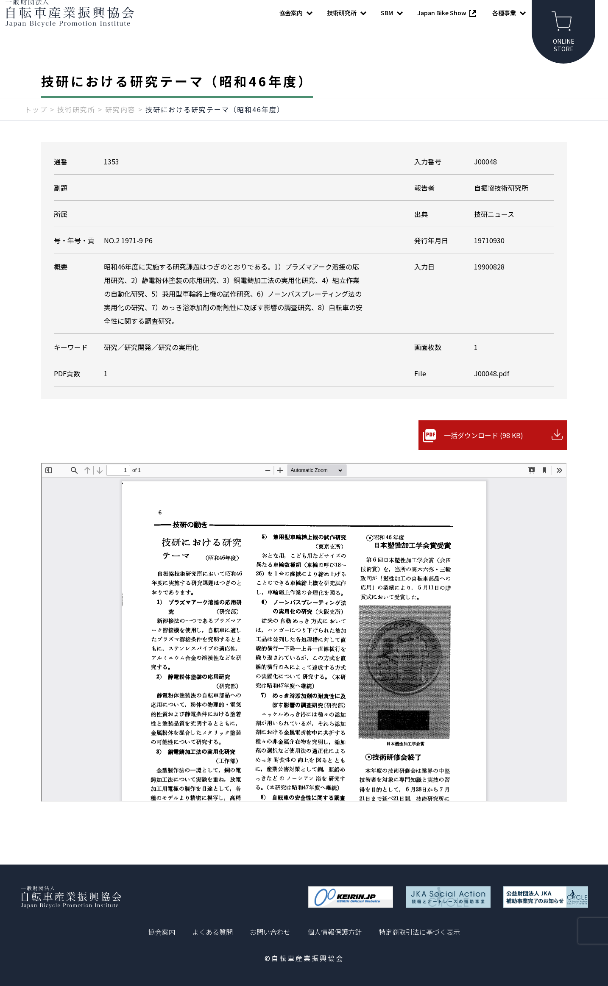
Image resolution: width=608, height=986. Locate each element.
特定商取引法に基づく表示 (419, 932)
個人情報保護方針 (334, 932)
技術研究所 (76, 126)
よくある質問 (212, 932)
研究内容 (120, 126)
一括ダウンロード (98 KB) (483, 452)
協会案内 (161, 932)
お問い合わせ (270, 932)
